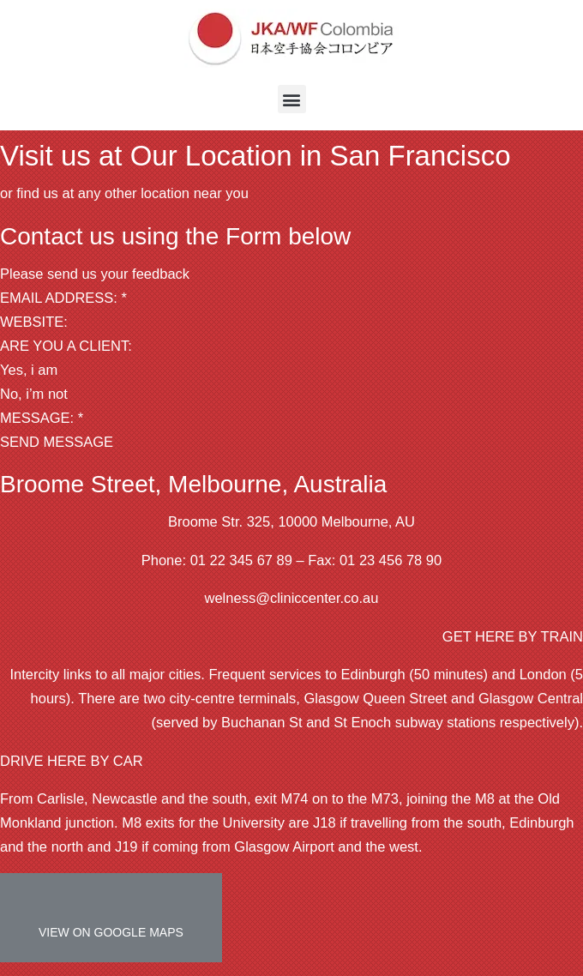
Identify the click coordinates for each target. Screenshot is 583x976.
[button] (292, 99)
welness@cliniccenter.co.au (292, 597)
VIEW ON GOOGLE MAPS (111, 932)
